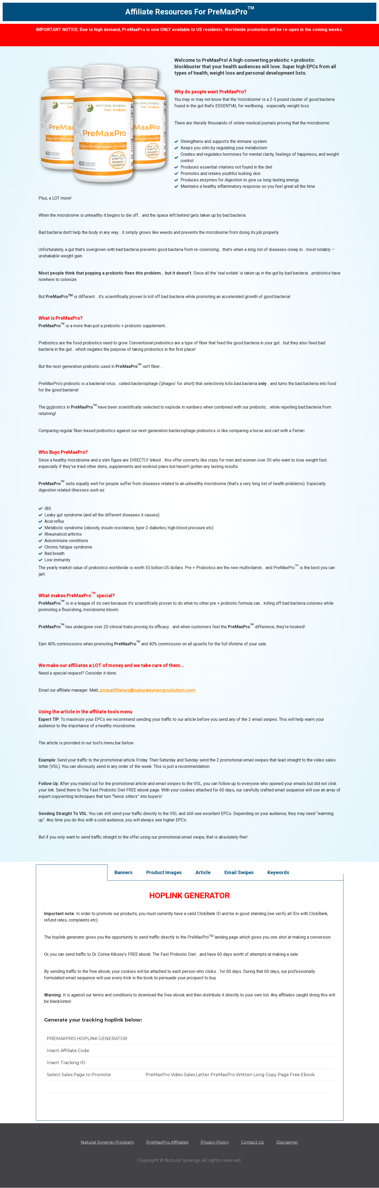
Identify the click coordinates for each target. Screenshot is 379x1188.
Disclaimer (292, 1142)
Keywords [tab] (278, 872)
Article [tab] (203, 872)
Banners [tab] (123, 872)
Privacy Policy (216, 1142)
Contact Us (256, 1142)
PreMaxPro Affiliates (166, 1142)
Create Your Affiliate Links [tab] (72, 872)
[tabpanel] (189, 997)
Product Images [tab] (164, 872)
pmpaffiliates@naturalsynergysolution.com (148, 690)
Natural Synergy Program (103, 1142)
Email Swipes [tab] (239, 872)
